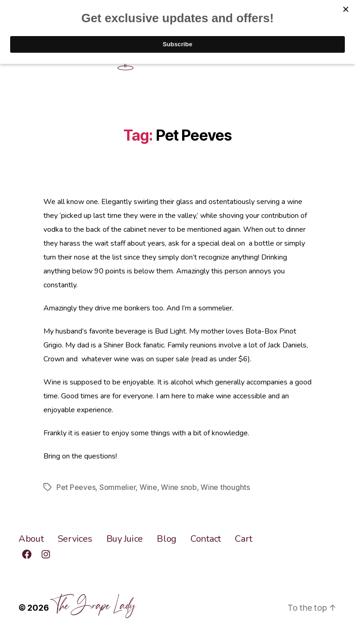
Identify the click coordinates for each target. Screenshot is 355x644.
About (31, 539)
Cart (243, 539)
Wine (148, 487)
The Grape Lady (92, 603)
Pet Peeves (75, 487)
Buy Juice (124, 539)
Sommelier (117, 487)
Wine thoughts (225, 487)
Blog (167, 539)
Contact (205, 539)
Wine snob (179, 487)
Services (75, 539)
